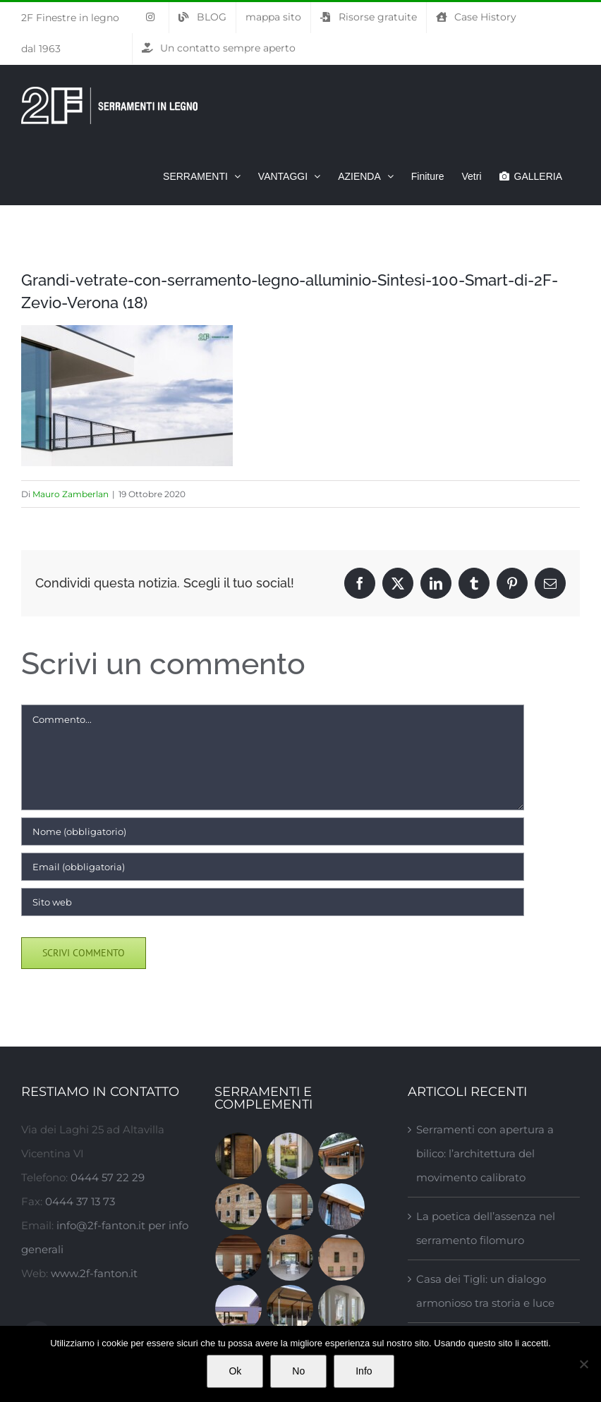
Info (364, 1371)
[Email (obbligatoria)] (272, 867)
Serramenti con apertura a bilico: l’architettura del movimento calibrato (485, 1153)
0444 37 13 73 (80, 1201)
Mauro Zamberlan (70, 494)
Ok (235, 1371)
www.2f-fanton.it (94, 1273)
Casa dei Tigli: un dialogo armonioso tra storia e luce (485, 1291)
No (298, 1371)
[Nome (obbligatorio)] (272, 831)
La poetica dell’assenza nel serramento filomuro (485, 1228)
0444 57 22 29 (108, 1177)
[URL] (272, 902)
